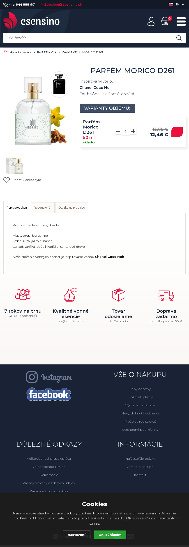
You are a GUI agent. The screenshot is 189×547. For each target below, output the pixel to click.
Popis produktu (22, 208)
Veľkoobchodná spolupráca (49, 460)
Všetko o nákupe (140, 468)
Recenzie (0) (58, 208)
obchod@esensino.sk (61, 4)
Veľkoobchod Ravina (48, 468)
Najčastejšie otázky (140, 460)
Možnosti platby (140, 399)
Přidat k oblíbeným (22, 180)
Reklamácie (49, 477)
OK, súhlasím (111, 535)
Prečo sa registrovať (140, 423)
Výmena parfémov (140, 407)
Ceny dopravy (140, 391)
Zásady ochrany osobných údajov (49, 485)
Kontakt (140, 477)
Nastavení (76, 535)
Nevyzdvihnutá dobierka (140, 415)
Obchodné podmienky (140, 431)
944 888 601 (19, 4)
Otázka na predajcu (98, 208)
